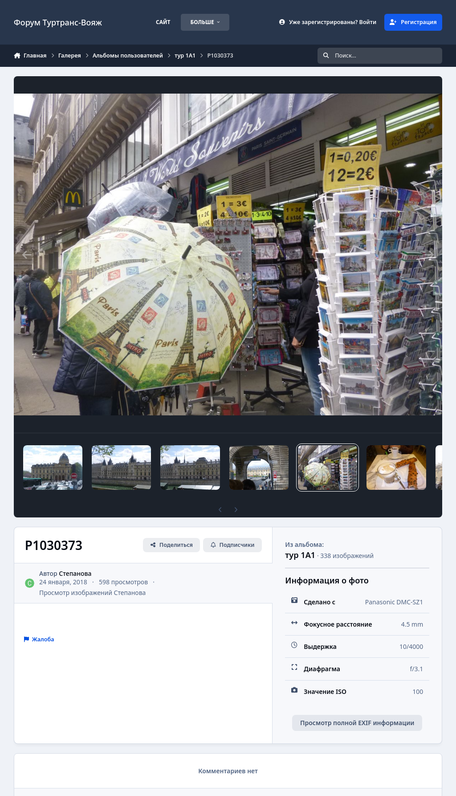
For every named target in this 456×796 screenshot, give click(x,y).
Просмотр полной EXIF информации (357, 722)
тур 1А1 (300, 555)
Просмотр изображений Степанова (92, 592)
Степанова (75, 573)
